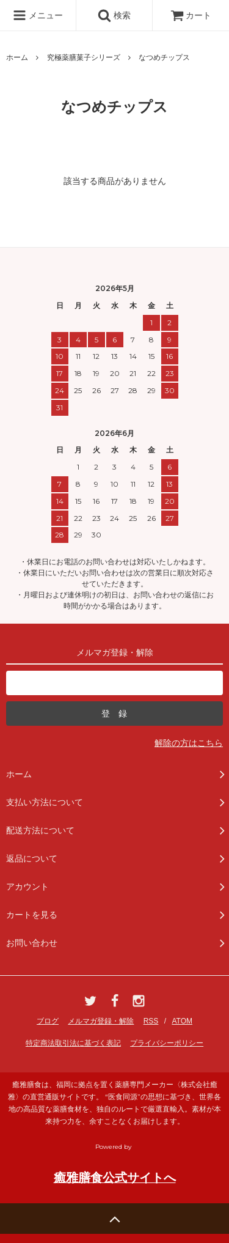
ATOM (182, 1021)
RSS (151, 1021)
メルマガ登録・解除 (101, 1021)
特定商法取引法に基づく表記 (73, 1043)
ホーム (17, 57)
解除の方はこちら (188, 743)
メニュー (38, 15)
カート (191, 15)
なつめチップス (164, 57)
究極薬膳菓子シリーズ (83, 57)
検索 (114, 15)
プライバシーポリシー (166, 1043)
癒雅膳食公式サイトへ (115, 1177)
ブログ (48, 1021)
